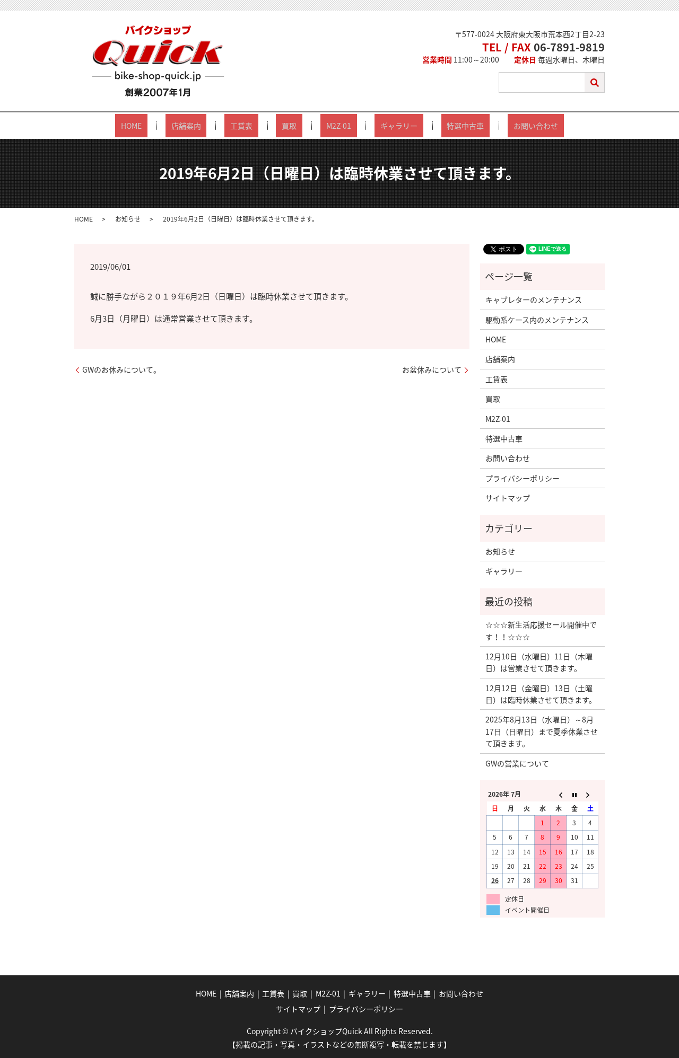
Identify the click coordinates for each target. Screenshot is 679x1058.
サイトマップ (507, 497)
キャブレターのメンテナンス (533, 299)
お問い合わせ (495, 125)
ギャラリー (381, 125)
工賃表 (259, 125)
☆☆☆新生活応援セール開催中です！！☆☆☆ (541, 630)
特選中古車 (436, 125)
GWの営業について (517, 762)
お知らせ (128, 218)
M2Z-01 (332, 125)
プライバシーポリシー (522, 477)
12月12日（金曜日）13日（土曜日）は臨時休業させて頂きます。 (540, 693)
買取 (295, 125)
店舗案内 (215, 125)
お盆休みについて (432, 369)
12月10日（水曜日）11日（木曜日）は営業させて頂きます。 (539, 661)
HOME (171, 125)
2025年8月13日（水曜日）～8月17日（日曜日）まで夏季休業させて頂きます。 (541, 731)
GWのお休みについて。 (121, 369)
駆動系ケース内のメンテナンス (537, 319)
